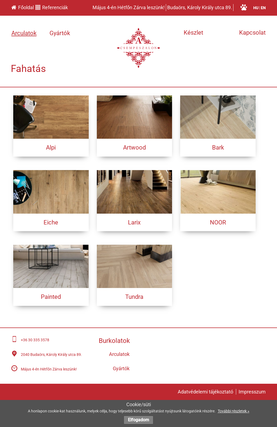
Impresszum (252, 392)
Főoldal (22, 7)
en (263, 8)
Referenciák (51, 7)
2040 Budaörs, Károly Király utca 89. (51, 354)
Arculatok (24, 33)
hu (255, 8)
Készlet (193, 32)
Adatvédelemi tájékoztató (205, 392)
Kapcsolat (252, 32)
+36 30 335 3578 (35, 340)
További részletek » (233, 411)
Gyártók (60, 33)
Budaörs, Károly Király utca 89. (199, 7)
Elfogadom (138, 419)
